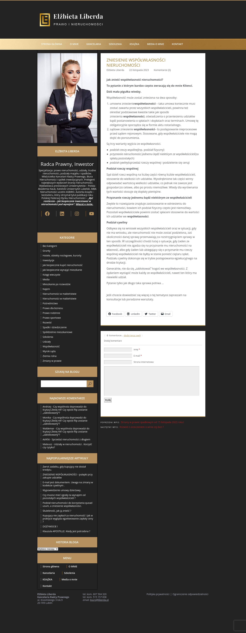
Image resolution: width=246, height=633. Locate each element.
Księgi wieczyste (51, 274)
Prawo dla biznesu (53, 308)
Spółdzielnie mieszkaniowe (57, 332)
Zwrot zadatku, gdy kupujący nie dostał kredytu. (64, 468)
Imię (137, 349)
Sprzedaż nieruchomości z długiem (71, 439)
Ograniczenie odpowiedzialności (190, 594)
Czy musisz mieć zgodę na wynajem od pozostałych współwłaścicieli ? (64, 496)
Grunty (46, 250)
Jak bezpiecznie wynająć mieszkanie (62, 269)
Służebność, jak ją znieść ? (57, 510)
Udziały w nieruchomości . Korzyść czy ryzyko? (67, 446)
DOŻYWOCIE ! (50, 526)
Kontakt (177, 44)
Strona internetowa (144, 361)
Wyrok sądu (49, 351)
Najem (46, 289)
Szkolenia (115, 44)
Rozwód (47, 322)
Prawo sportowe (52, 317)
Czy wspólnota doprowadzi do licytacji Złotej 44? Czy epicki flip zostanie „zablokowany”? (65, 409)
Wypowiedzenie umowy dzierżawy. (62, 490)
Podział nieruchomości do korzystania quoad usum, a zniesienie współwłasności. (67, 504)
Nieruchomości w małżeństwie (60, 293)
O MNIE (74, 44)
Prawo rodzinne (51, 313)
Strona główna (51, 44)
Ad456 (46, 439)
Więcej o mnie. (84, 204)
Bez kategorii (50, 246)
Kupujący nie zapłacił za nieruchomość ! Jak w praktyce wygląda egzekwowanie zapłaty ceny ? (68, 518)
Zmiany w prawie (52, 360)
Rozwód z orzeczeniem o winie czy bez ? (141, 427)
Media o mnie (155, 44)
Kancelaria (93, 44)
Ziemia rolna (50, 356)
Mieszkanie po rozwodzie (57, 284)
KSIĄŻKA (134, 44)
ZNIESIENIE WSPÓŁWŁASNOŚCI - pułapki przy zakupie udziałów (68, 476)
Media (46, 279)
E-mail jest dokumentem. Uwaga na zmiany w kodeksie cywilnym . (68, 484)
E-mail (138, 355)
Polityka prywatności (158, 594)
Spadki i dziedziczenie (55, 327)
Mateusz (47, 444)
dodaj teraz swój (132, 335)
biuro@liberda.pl (99, 600)
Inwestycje (48, 260)
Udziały (47, 341)
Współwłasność (51, 346)
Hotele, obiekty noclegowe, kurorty (62, 255)
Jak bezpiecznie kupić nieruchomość (63, 265)
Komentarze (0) (162, 70)
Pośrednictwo (50, 303)
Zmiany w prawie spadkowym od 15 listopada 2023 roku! (152, 422)
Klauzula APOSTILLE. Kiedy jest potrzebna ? (66, 531)
